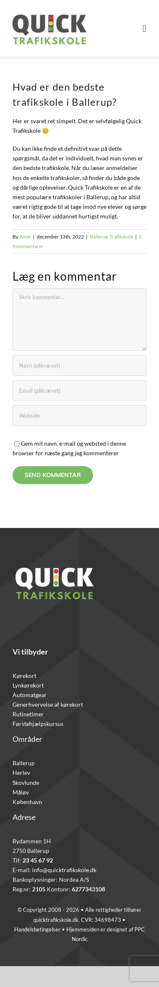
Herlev (21, 772)
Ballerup (24, 762)
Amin (25, 236)
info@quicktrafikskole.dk (64, 869)
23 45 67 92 (38, 860)
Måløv (21, 792)
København (27, 801)
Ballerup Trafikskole (111, 236)
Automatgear (30, 694)
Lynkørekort (28, 685)
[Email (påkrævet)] (79, 390)
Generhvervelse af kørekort (48, 704)
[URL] (79, 415)
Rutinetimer (28, 714)
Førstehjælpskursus (38, 723)
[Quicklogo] (49, 11)
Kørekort (24, 675)
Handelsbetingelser (37, 929)
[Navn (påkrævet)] (79, 365)
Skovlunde (26, 782)
